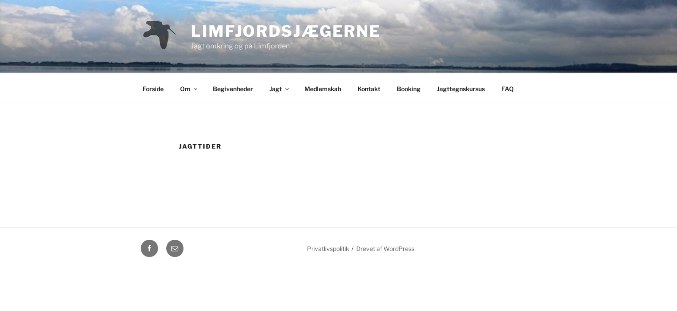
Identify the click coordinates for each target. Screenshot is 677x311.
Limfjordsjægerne (286, 31)
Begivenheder (233, 88)
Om (189, 88)
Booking (409, 88)
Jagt (279, 88)
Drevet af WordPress (385, 248)
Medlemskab (322, 88)
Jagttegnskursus (461, 88)
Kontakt (368, 88)
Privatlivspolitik (328, 248)
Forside (153, 88)
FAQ (507, 88)
